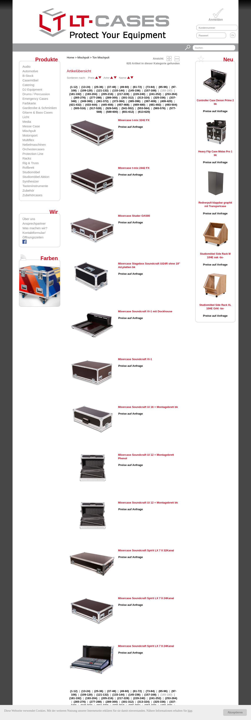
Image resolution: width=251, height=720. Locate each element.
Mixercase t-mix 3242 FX (133, 120)
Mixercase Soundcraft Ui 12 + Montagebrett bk (148, 502)
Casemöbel (30, 80)
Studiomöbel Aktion (35, 176)
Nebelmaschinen (34, 144)
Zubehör (28, 190)
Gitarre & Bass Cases (37, 112)
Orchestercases (33, 149)
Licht (25, 117)
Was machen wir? (34, 228)
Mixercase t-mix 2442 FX (133, 168)
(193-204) (91, 94)
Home (70, 57)
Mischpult (29, 131)
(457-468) (123, 104)
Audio (26, 66)
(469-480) (139, 104)
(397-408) (150, 101)
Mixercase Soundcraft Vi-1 (135, 359)
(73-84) (150, 87)
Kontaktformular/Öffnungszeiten (33, 235)
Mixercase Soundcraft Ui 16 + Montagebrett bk (148, 407)
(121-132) (102, 90)
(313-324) (143, 97)
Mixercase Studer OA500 (134, 215)
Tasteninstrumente (35, 186)
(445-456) (107, 104)
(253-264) (171, 94)
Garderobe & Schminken (39, 108)
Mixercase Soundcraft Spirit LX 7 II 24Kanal (146, 598)
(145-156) (134, 90)
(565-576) (160, 108)
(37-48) (111, 87)
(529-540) (112, 108)
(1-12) (74, 87)
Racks (26, 158)
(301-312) (128, 97)
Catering (28, 85)
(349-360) (87, 101)
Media (26, 121)
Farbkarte (29, 103)
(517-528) (96, 108)
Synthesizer (30, 181)
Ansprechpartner (34, 223)
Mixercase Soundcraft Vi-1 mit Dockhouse (145, 311)
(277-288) (96, 97)
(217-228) (123, 94)
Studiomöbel (31, 172)
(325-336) (160, 97)
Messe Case (31, 126)
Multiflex (28, 140)
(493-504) (171, 104)
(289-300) (112, 97)
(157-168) (150, 90)
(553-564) (143, 108)
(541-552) (128, 108)
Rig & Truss (30, 163)
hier (190, 710)
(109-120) (87, 90)
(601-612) (128, 111)
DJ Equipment (32, 89)
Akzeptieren (235, 712)
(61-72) (137, 87)
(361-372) (102, 101)
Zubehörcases (32, 195)
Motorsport (29, 135)
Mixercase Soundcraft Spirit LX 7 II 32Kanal (146, 550)
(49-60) (124, 87)
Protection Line (32, 154)
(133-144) (118, 90)
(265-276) (80, 97)
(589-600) (112, 111)
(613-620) (144, 111)
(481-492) (155, 104)
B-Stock (27, 75)
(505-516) (80, 108)
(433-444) (91, 104)
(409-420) (166, 101)
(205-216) (107, 94)
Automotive (30, 71)
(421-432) (75, 104)
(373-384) (118, 101)
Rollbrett (28, 167)
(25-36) (98, 87)
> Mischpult (82, 57)
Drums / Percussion (36, 94)
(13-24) (85, 87)
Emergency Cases (35, 98)
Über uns (28, 219)
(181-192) (75, 94)
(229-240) (139, 94)
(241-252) (155, 94)
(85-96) (163, 87)
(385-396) (134, 101)
